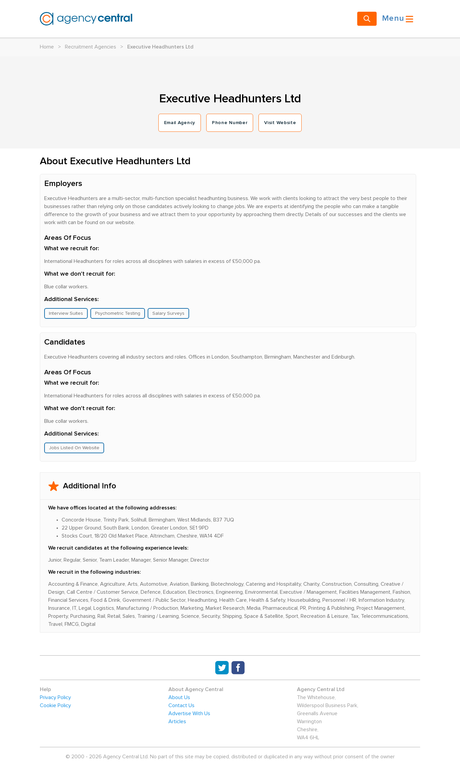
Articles (177, 721)
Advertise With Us (189, 713)
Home (47, 47)
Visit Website (280, 122)
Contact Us (181, 705)
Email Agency (179, 122)
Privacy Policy (55, 697)
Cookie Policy (55, 705)
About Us (179, 697)
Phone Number (229, 122)
